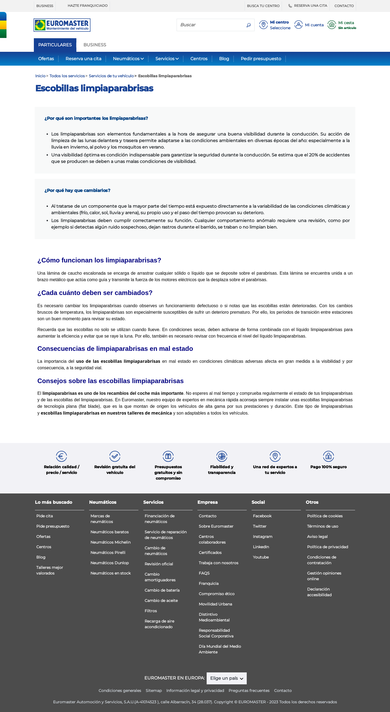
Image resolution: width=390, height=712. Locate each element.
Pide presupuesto (52, 526)
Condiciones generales (120, 690)
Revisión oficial (159, 564)
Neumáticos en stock (110, 573)
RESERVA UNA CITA (307, 5)
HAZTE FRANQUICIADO (84, 5)
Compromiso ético (217, 593)
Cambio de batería (162, 590)
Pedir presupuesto (261, 58)
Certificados (210, 552)
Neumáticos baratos (109, 532)
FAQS (204, 573)
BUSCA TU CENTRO (263, 6)
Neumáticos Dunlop (109, 562)
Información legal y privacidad (195, 690)
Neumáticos (126, 58)
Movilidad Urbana (215, 604)
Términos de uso (322, 526)
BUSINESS (44, 6)
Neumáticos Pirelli (107, 552)
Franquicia (209, 583)
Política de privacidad (327, 546)
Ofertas (46, 58)
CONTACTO (344, 6)
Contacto (207, 516)
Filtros (151, 610)
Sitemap (154, 690)
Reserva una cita (83, 58)
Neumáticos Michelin (110, 542)
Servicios (164, 58)
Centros (198, 58)
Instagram (262, 536)
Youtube (261, 557)
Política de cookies (325, 516)
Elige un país (224, 678)
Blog (224, 58)
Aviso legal (317, 536)
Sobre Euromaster (216, 526)
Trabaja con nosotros (218, 562)
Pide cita (44, 516)
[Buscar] (210, 24)
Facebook (262, 516)
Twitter (259, 526)
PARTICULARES (55, 45)
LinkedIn (261, 546)
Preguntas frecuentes (249, 690)
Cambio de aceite (161, 600)
